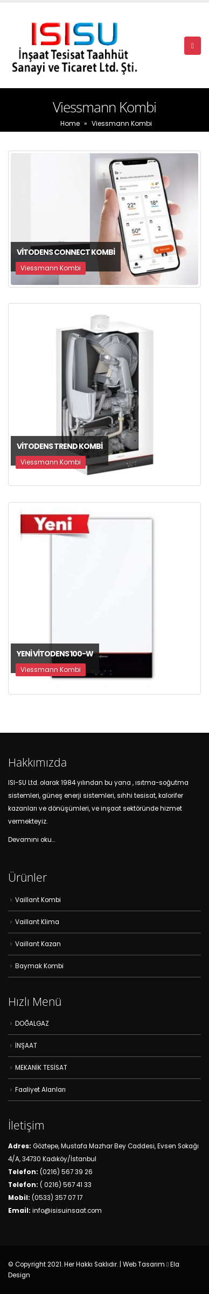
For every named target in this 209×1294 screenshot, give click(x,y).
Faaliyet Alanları (40, 1089)
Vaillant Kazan (38, 944)
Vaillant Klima (37, 922)
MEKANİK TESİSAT (41, 1067)
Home (70, 123)
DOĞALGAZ (32, 1023)
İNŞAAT (26, 1045)
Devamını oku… (31, 839)
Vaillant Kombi (38, 900)
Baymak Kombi (39, 966)
